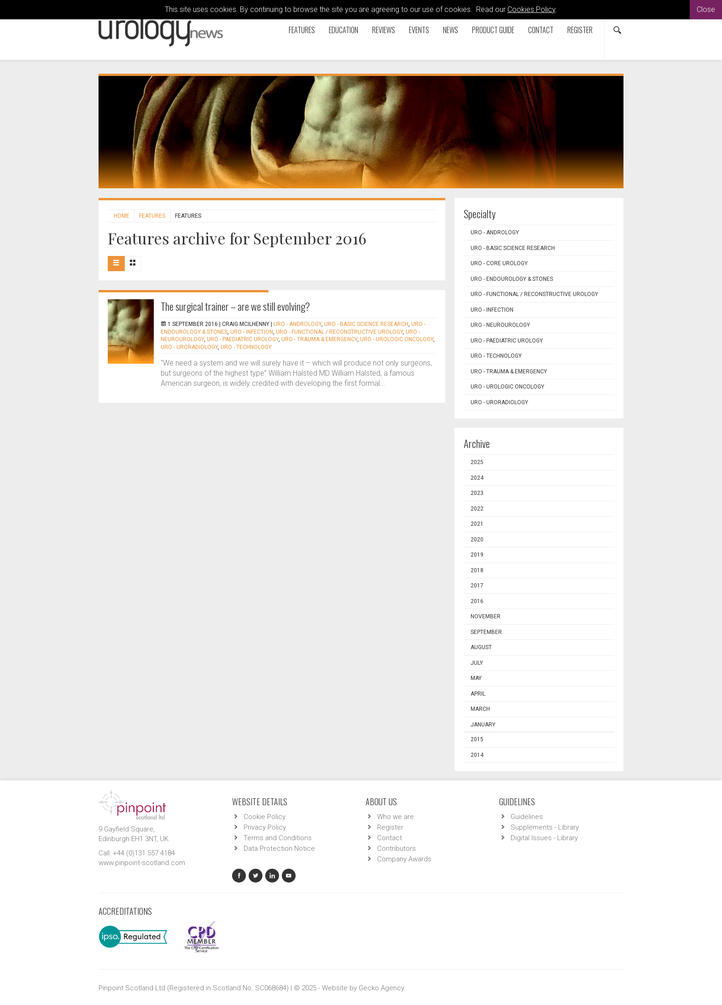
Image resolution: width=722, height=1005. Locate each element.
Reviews (383, 29)
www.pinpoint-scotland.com (142, 863)
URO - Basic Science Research (366, 324)
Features (302, 29)
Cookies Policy (531, 9)
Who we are (395, 817)
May (476, 678)
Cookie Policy (264, 817)
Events (419, 29)
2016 (477, 601)
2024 (477, 478)
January (483, 724)
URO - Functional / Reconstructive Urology (339, 332)
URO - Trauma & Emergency (319, 339)
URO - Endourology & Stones (512, 279)
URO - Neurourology (500, 325)
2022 (477, 508)
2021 (477, 524)
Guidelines (527, 817)
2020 (477, 539)
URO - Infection (251, 332)
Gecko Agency (381, 988)
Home (121, 216)
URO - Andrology (297, 324)
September (486, 632)
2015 (477, 739)
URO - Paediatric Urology (243, 339)
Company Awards (404, 859)
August (481, 647)
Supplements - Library (545, 827)
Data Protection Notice (279, 848)
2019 (477, 555)
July (477, 663)
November (486, 616)
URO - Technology (246, 347)
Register (580, 29)
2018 (477, 570)
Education (343, 29)
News (450, 29)
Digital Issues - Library (544, 838)
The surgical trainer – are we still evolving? (235, 306)
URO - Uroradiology (189, 347)
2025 (477, 462)
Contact (540, 29)
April (478, 694)
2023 (477, 493)
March (480, 709)
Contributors (396, 848)
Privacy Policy (265, 827)
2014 (477, 755)
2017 (477, 585)
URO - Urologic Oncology (396, 339)
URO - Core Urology (499, 263)
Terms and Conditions (278, 838)
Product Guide (493, 29)
